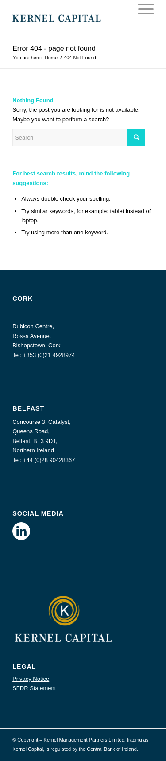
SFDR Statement (34, 688)
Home (51, 57)
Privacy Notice (30, 679)
